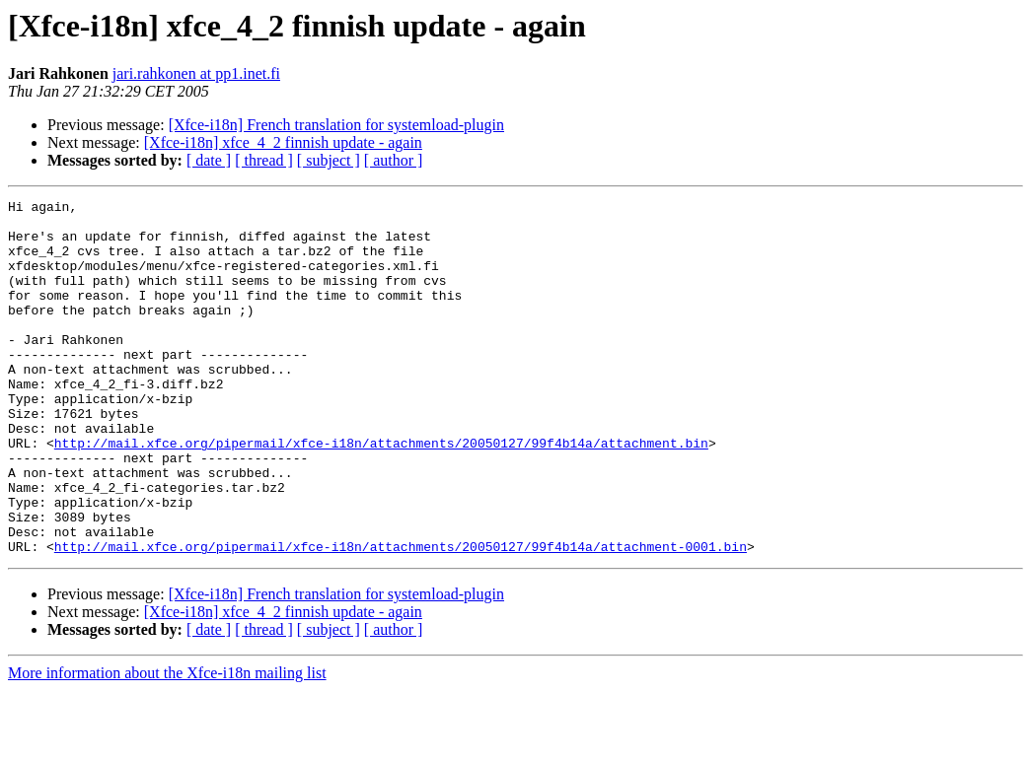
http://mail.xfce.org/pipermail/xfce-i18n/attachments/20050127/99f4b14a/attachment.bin (381, 493)
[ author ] (393, 160)
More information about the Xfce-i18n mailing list (167, 743)
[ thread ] (264, 160)
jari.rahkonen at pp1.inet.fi (196, 73)
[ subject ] (328, 160)
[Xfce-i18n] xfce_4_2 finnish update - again (283, 142)
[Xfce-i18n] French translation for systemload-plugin (336, 124)
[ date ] (208, 160)
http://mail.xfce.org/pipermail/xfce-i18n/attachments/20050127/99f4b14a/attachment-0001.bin (400, 617)
